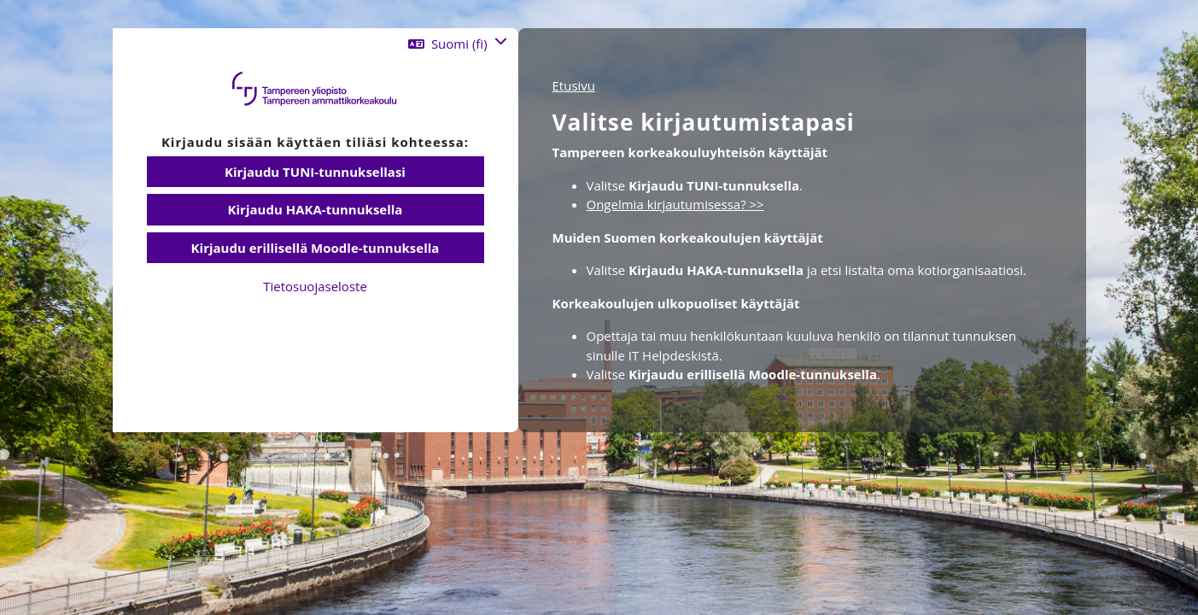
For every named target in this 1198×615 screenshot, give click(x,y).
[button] (457, 44)
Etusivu (574, 85)
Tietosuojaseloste (315, 286)
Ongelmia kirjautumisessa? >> (675, 204)
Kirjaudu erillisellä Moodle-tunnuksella (315, 247)
